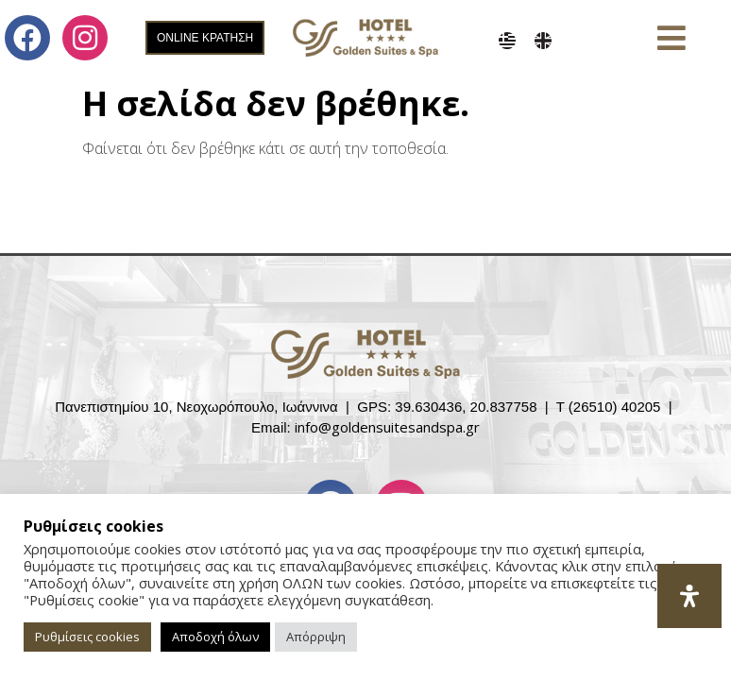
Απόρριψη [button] (316, 636)
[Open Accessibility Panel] (689, 596)
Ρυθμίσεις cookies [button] (87, 636)
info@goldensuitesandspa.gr (387, 426)
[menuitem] (507, 40)
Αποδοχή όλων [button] (215, 636)
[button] (671, 38)
